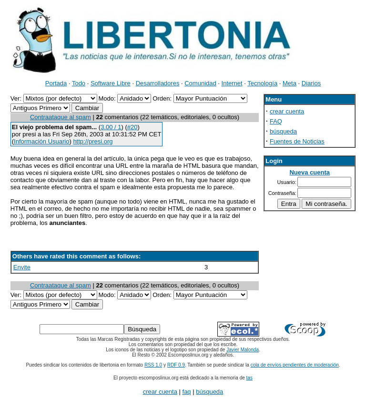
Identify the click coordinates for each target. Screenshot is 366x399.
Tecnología (262, 83)
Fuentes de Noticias (297, 141)
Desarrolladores (158, 83)
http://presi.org (92, 141)
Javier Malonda (242, 349)
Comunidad (200, 83)
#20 (132, 127)
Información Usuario (41, 141)
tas (249, 377)
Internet (232, 83)
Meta (289, 83)
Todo (78, 83)
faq (187, 391)
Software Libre (111, 83)
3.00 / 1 (111, 127)
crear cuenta (287, 111)
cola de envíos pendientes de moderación (295, 365)
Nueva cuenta (309, 172)
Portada (56, 83)
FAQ (276, 121)
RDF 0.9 (176, 365)
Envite (21, 267)
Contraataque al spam (60, 117)
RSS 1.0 (153, 365)
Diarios (311, 83)
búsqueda (283, 131)
